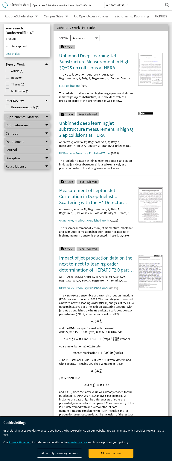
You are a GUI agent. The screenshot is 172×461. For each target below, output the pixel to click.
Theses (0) (17, 84)
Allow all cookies (111, 453)
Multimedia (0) (20, 91)
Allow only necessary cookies (59, 453)
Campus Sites (53, 16)
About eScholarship (19, 16)
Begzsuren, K (100, 78)
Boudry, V (127, 78)
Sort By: (64, 38)
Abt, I (62, 276)
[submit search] (167, 5)
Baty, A (86, 78)
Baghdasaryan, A (69, 78)
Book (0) (16, 77)
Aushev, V (119, 276)
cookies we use (77, 442)
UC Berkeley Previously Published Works (84, 220)
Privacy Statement (20, 442)
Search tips (13, 53)
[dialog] (86, 439)
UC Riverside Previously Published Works (84, 153)
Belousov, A (84, 213)
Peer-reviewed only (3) (25, 107)
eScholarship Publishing (132, 16)
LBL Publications (69, 86)
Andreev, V (94, 74)
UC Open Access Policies (91, 16)
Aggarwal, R (74, 276)
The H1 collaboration (72, 74)
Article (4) (17, 71)
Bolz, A (114, 78)
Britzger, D (121, 145)
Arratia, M (108, 74)
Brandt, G (107, 145)
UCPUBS (161, 16)
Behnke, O (116, 280)
